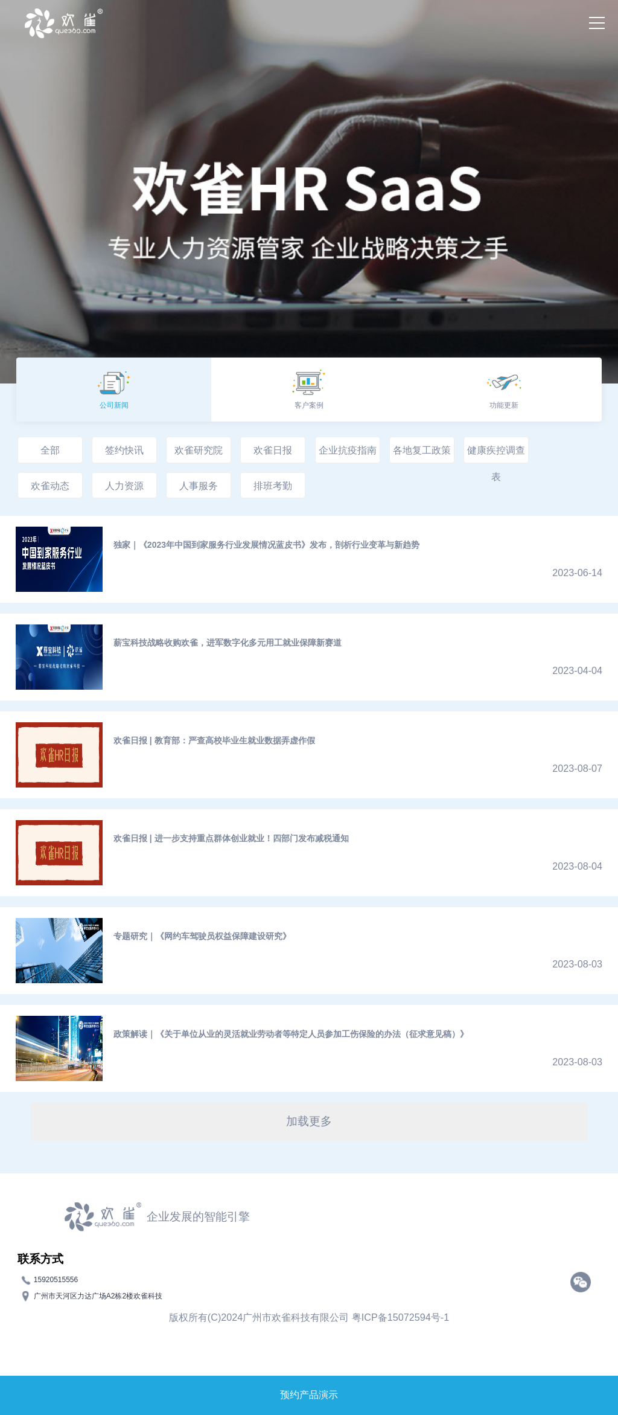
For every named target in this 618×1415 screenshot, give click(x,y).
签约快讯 (124, 449)
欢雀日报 (272, 449)
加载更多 (309, 1121)
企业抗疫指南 (348, 449)
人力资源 (124, 485)
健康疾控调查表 (496, 453)
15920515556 (56, 1279)
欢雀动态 (50, 485)
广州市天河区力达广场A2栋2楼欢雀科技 (98, 1295)
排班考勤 (272, 485)
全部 (50, 449)
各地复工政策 (422, 449)
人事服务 (198, 485)
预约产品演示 (309, 1395)
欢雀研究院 (198, 449)
